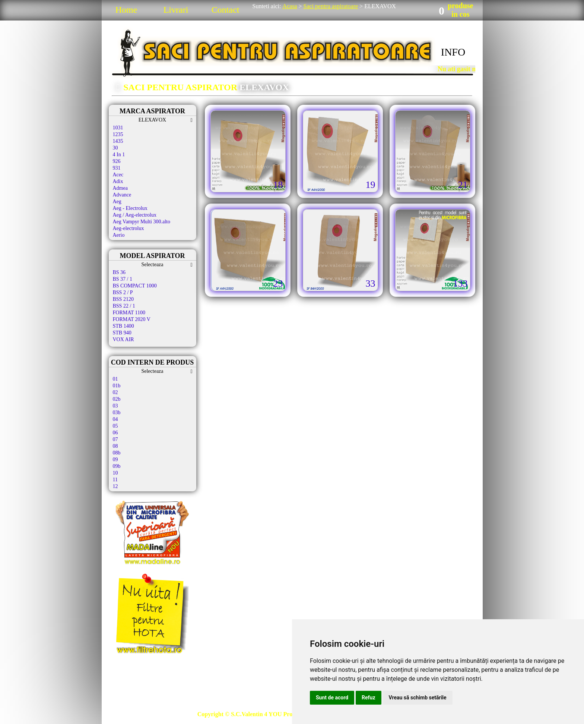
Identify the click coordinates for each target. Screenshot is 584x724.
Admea (120, 188)
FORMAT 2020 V (131, 319)
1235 (118, 134)
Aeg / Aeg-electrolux (134, 215)
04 (115, 419)
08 (115, 446)
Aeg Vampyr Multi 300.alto (142, 221)
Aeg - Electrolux (130, 208)
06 (115, 432)
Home (126, 10)
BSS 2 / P (123, 292)
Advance (122, 195)
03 (115, 406)
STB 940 (122, 333)
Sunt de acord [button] (332, 698)
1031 (118, 127)
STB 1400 (123, 326)
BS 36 (119, 272)
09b (117, 466)
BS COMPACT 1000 (135, 286)
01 (115, 379)
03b (117, 412)
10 (115, 473)
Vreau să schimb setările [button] (418, 698)
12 (115, 486)
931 (117, 168)
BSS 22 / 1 (124, 306)
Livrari (176, 10)
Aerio (119, 235)
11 (115, 479)
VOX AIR (123, 339)
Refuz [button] (368, 698)
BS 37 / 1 (123, 279)
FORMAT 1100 (129, 312)
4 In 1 (119, 154)
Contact (225, 10)
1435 (118, 141)
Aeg (117, 201)
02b (117, 399)
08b (117, 453)
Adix (118, 181)
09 (115, 459)
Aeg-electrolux (128, 228)
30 (115, 148)
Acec (118, 174)
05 (115, 426)
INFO (453, 52)
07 (115, 439)
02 (115, 392)
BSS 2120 (123, 299)
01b (117, 385)
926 (117, 161)
